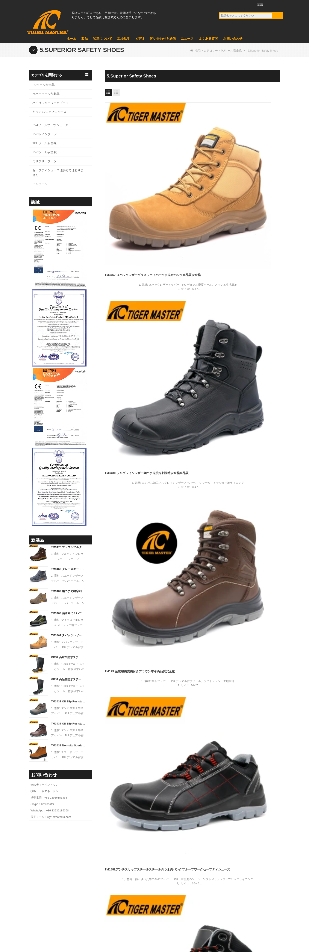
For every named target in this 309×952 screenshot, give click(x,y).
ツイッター (238, 4)
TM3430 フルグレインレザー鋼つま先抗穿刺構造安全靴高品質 (191, 166)
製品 (84, 38)
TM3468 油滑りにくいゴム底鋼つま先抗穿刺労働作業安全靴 (68, 613)
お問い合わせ (232, 38)
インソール (39, 184)
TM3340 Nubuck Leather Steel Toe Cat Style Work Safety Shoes (132, 341)
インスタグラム (246, 4)
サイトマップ (260, 929)
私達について (102, 38)
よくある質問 (208, 38)
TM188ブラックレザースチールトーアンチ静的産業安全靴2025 (192, 254)
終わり (203, 466)
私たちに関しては (119, 866)
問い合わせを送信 (163, 38)
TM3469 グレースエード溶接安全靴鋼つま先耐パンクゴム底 (68, 569)
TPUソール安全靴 (44, 143)
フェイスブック (223, 4)
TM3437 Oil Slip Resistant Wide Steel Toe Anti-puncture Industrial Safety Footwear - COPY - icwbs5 (68, 723)
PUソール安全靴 (231, 50)
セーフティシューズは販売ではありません (57, 172)
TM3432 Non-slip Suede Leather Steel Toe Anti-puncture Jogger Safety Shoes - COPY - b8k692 (68, 745)
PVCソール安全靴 (44, 152)
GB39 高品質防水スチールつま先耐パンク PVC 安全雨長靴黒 (68, 679)
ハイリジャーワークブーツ (50, 103)
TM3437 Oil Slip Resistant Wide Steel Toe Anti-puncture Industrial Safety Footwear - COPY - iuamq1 (68, 701)
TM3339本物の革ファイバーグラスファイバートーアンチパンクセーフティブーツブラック (251, 255)
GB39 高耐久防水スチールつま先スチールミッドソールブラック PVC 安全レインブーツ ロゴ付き (68, 657)
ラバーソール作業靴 (45, 94)
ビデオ (140, 38)
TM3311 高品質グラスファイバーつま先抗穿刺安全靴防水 (132, 429)
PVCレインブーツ (44, 134)
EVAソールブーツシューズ (50, 125)
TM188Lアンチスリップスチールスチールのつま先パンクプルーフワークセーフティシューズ (132, 255)
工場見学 (123, 38)
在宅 (195, 50)
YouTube (231, 4)
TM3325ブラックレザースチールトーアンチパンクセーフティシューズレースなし (192, 342)
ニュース (187, 38)
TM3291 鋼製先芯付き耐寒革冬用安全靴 (191, 426)
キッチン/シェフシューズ (49, 112)
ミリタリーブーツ (44, 161)
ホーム (71, 38)
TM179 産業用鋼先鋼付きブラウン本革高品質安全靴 (252, 166)
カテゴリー (211, 50)
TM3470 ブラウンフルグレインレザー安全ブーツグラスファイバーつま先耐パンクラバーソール (68, 547)
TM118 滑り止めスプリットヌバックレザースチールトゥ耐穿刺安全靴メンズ (252, 429)
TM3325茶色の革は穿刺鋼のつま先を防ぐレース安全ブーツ (250, 341)
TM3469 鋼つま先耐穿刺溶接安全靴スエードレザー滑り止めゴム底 (68, 591)
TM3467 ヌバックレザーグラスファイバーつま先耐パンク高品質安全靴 (68, 635)
